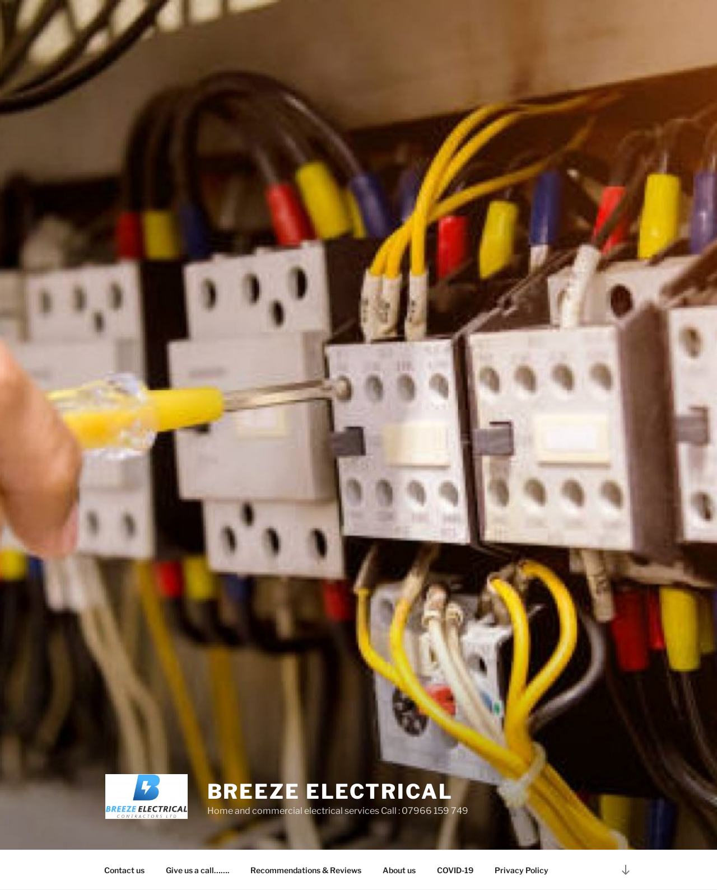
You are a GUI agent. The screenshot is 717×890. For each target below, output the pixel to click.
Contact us (124, 870)
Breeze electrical (330, 791)
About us (399, 870)
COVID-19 (455, 870)
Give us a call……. (197, 870)
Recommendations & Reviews (305, 870)
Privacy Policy (521, 870)
